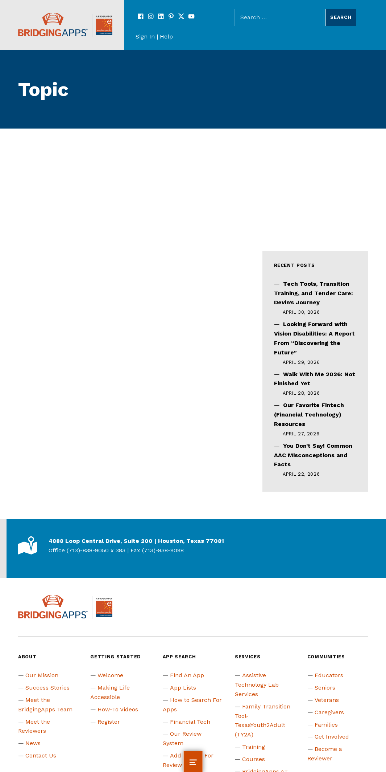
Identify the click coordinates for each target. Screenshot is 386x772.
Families (326, 724)
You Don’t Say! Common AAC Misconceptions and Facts (313, 455)
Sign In (145, 36)
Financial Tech (190, 721)
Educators (329, 675)
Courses (253, 759)
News (33, 743)
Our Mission (41, 675)
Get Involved (332, 736)
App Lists (183, 687)
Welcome (110, 675)
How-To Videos (117, 709)
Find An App (187, 675)
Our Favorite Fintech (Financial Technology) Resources (309, 414)
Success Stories (47, 687)
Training (253, 746)
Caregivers (329, 712)
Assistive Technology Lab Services (257, 685)
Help (166, 36)
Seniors (325, 687)
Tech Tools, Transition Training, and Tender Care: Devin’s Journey (313, 293)
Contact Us (40, 755)
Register (108, 721)
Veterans (327, 699)
